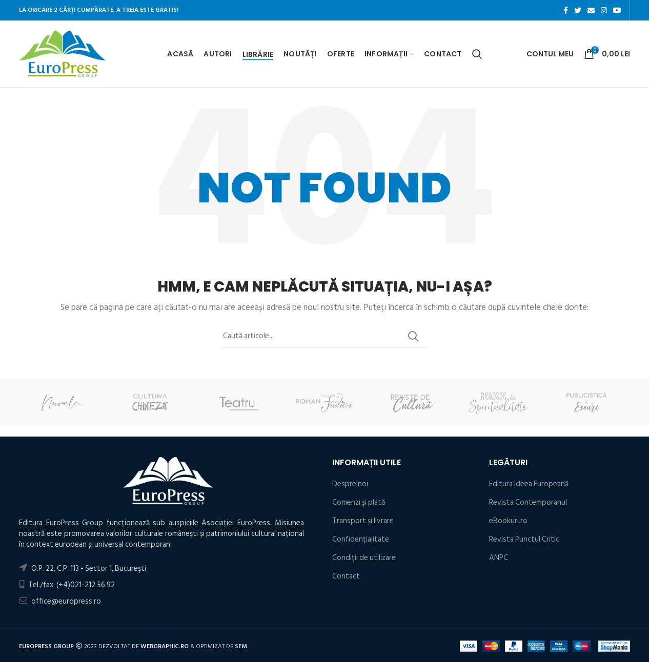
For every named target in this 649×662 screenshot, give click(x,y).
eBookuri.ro (508, 520)
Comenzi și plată (358, 502)
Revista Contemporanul (528, 502)
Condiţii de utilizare (364, 557)
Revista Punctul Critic (524, 539)
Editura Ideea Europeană (529, 484)
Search (413, 336)
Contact (346, 576)
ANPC (498, 557)
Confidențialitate (360, 539)
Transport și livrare (363, 520)
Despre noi (350, 484)
